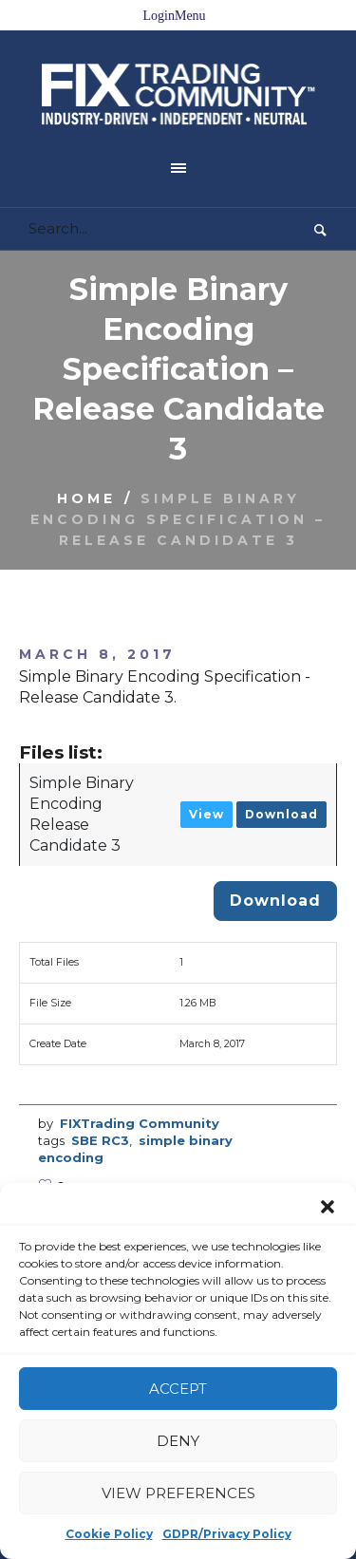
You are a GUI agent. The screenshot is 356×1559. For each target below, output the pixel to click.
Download (281, 766)
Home (86, 450)
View (206, 766)
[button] (327, 1206)
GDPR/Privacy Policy (226, 1534)
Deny (178, 1441)
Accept (178, 1389)
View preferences (178, 1493)
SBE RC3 (100, 1091)
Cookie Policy (109, 1534)
